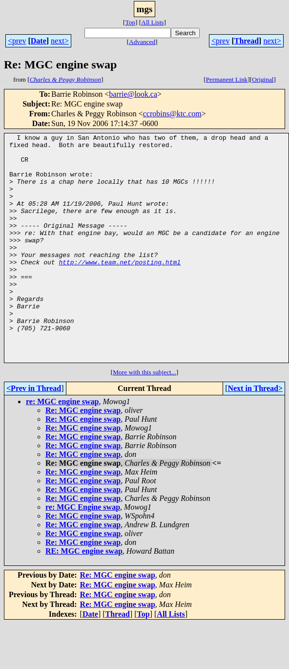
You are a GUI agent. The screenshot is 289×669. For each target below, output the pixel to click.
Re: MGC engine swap (83, 456)
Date (38, 41)
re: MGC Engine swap (82, 552)
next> (60, 41)
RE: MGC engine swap (84, 596)
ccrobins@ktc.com (172, 113)
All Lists (152, 22)
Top (130, 22)
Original (262, 79)
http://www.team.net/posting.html (120, 288)
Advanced (142, 41)
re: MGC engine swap (62, 447)
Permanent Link (227, 79)
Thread (246, 41)
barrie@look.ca (133, 94)
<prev (17, 41)
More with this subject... (144, 417)
